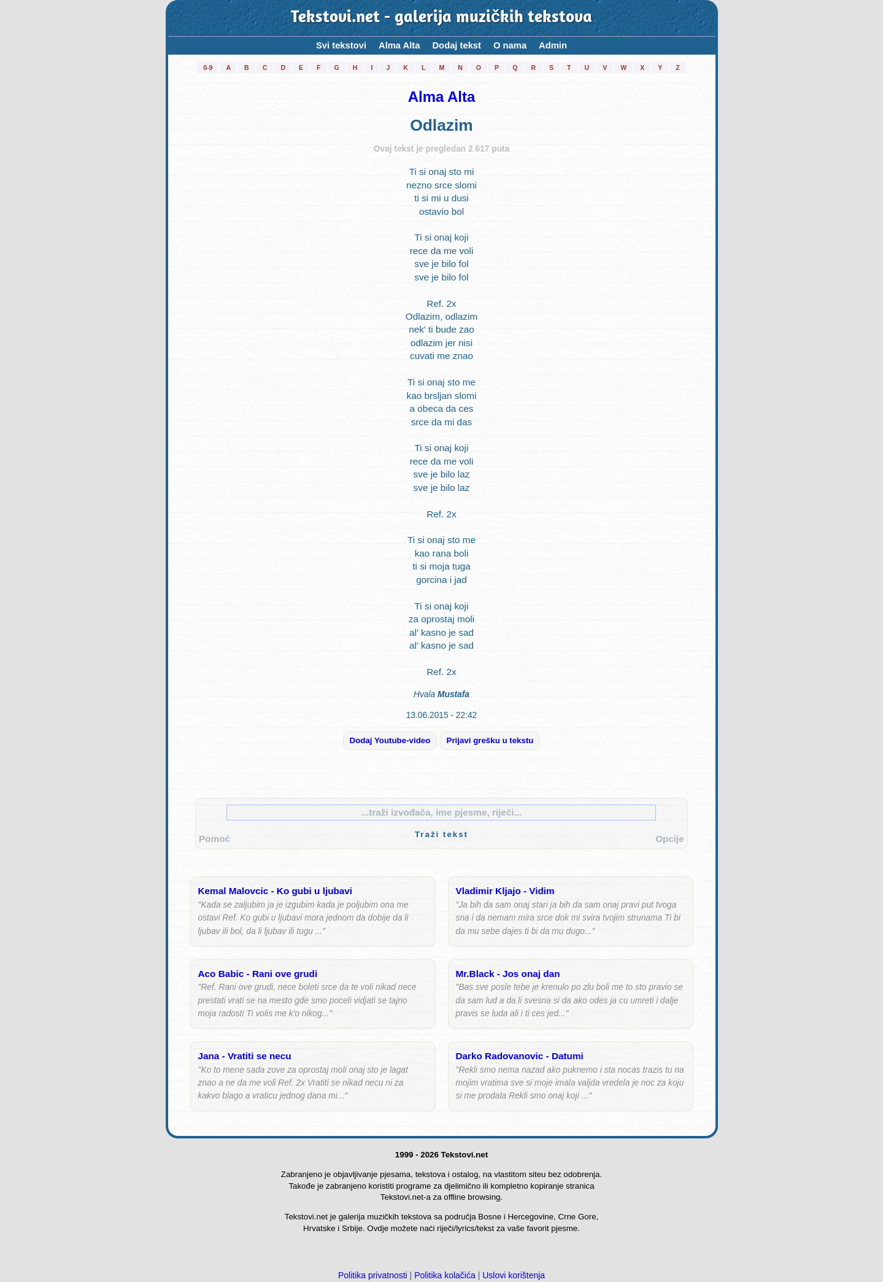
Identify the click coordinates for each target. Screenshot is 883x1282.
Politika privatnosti (372, 1275)
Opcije (669, 838)
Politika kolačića (445, 1275)
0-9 (207, 67)
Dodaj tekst (456, 45)
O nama (509, 45)
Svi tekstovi (341, 45)
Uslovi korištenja (513, 1275)
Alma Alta (399, 45)
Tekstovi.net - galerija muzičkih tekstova (441, 18)
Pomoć (214, 838)
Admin (553, 45)
